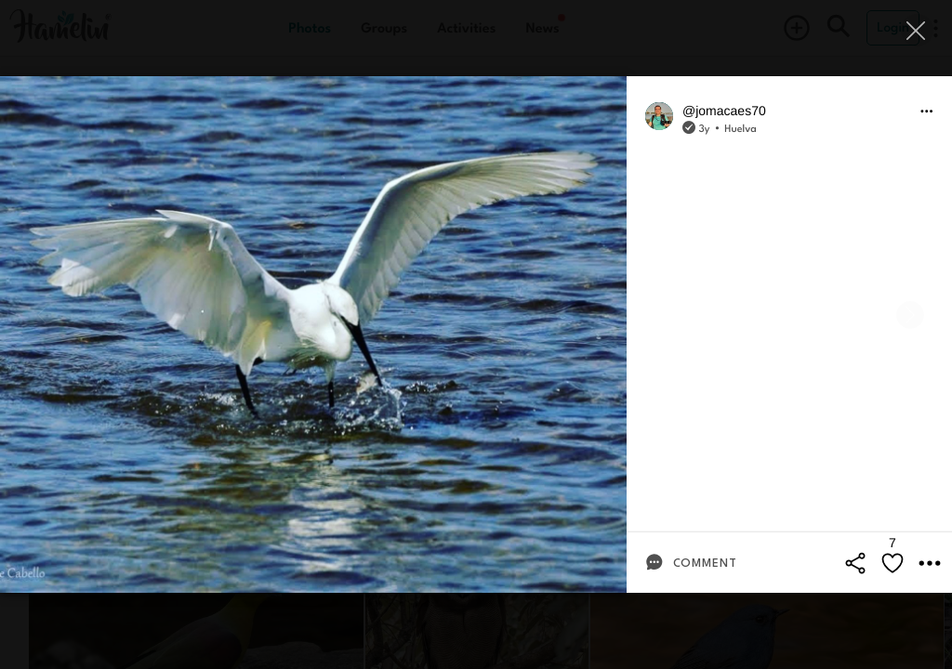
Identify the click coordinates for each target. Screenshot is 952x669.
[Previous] (42, 315)
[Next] (910, 315)
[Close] (917, 30)
